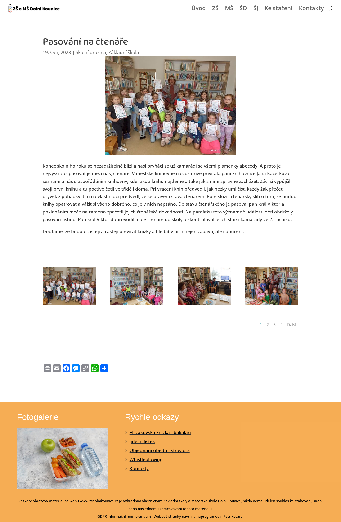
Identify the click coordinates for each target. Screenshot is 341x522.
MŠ (229, 9)
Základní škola (123, 52)
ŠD (243, 9)
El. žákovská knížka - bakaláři (160, 432)
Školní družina (91, 52)
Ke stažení (278, 9)
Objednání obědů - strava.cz (160, 450)
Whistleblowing (146, 459)
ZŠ (215, 9)
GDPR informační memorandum (124, 516)
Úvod (198, 9)
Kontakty (311, 9)
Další (291, 324)
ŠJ (255, 9)
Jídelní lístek (142, 441)
